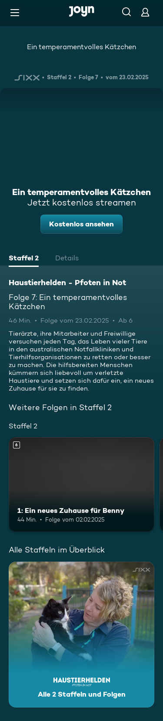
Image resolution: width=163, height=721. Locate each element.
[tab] (23, 259)
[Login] (145, 12)
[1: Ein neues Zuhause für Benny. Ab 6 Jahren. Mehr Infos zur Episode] (81, 484)
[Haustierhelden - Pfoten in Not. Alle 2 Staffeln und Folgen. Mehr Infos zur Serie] (81, 635)
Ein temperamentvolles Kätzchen (81, 47)
